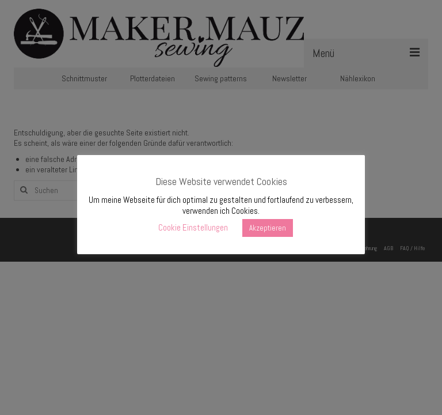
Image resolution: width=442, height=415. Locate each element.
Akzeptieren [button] (267, 228)
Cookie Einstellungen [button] (193, 227)
